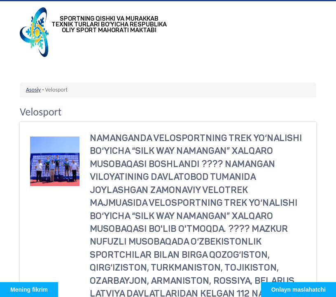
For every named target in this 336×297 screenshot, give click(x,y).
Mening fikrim (29, 289)
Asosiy (33, 89)
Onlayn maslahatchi (298, 289)
